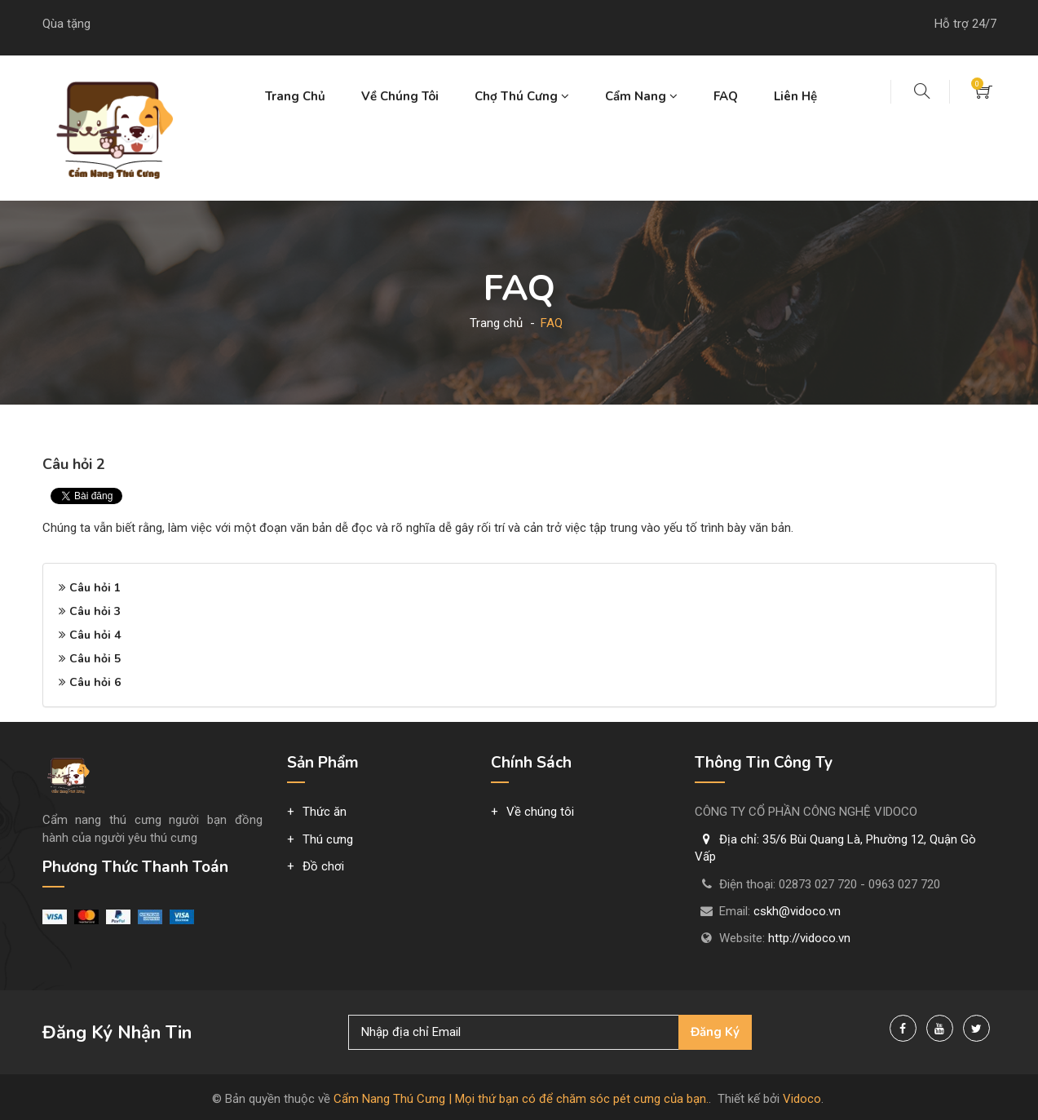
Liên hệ (795, 96)
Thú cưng (328, 839)
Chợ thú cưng (522, 96)
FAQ (725, 96)
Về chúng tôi (400, 96)
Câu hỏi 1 (95, 587)
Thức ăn (325, 811)
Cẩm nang (641, 96)
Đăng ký (715, 1032)
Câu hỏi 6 (95, 682)
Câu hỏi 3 (95, 611)
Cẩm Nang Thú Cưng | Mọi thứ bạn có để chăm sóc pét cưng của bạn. (521, 1098)
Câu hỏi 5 (95, 658)
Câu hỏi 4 (95, 635)
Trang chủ (295, 96)
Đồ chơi (323, 866)
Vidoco (802, 1098)
